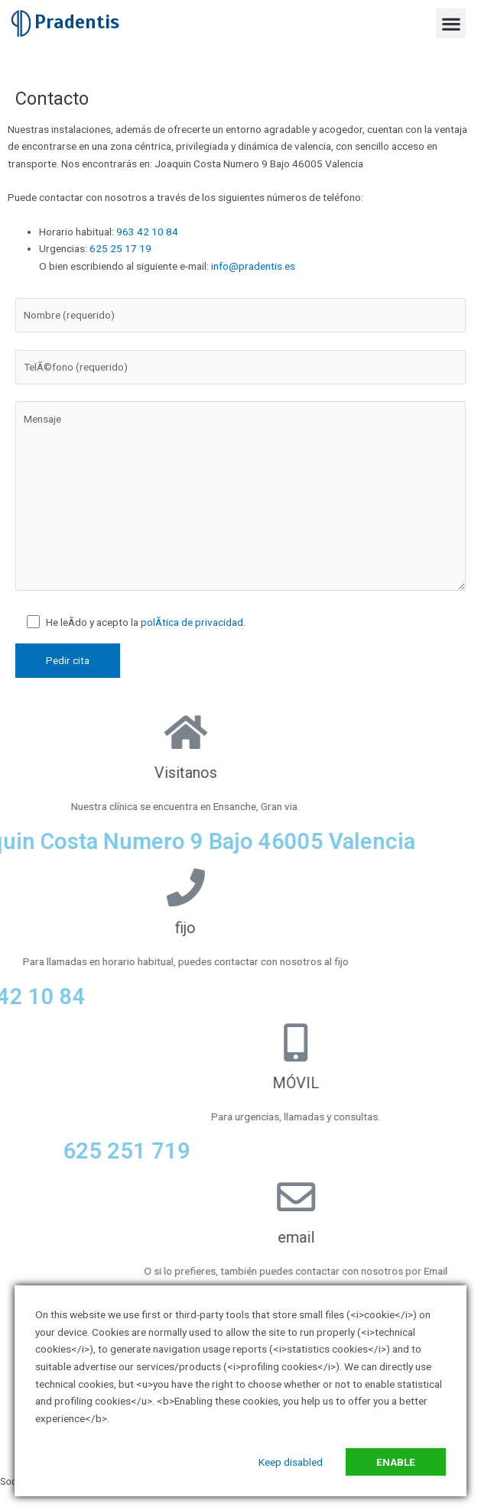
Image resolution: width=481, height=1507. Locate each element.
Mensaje (240, 496)
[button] (451, 23)
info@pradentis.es (253, 266)
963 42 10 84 (146, 231)
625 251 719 (353, 1151)
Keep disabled (290, 1462)
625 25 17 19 (120, 248)
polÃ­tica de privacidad (192, 622)
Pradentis (76, 22)
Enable (395, 1462)
